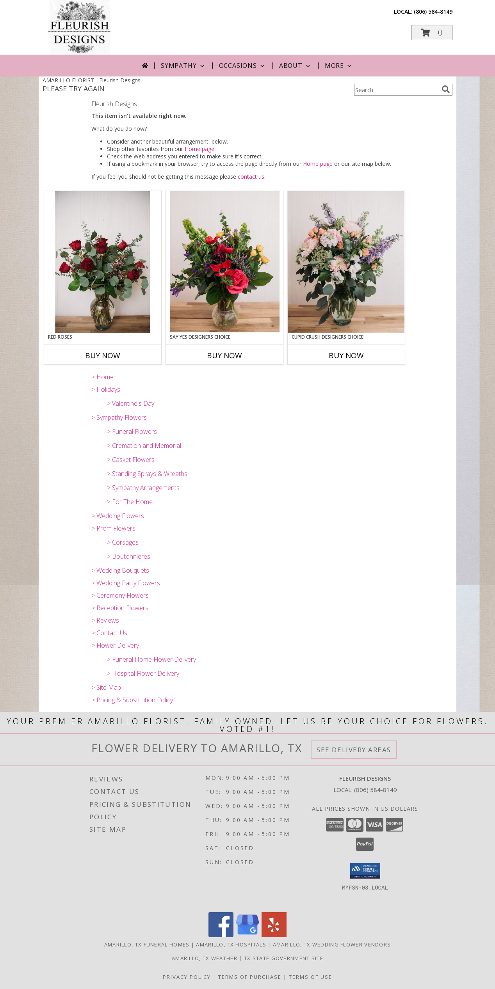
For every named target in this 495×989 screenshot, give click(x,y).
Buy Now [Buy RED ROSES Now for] (102, 355)
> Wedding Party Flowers (125, 583)
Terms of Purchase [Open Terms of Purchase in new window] (249, 976)
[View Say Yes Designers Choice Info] (224, 262)
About (295, 65)
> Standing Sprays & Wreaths (147, 473)
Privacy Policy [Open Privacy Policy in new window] (187, 976)
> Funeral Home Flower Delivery (151, 659)
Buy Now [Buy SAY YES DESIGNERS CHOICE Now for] (224, 355)
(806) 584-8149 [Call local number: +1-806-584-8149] (433, 11)
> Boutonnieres (128, 556)
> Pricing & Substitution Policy (132, 700)
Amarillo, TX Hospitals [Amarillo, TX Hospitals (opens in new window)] (231, 944)
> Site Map (106, 687)
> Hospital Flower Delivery (143, 673)
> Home (102, 377)
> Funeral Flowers (132, 431)
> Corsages (123, 542)
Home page (199, 149)
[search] (446, 89)
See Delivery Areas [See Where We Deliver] (354, 749)
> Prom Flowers (113, 528)
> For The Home (130, 501)
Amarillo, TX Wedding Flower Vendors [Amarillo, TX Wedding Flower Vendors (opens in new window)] (332, 944)
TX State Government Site (283, 958)
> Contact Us (109, 633)
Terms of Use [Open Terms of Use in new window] (310, 976)
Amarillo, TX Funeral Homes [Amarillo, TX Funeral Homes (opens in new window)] (147, 944)
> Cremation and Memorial (144, 445)
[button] (431, 32)
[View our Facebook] (220, 935)
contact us (251, 176)
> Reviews (105, 620)
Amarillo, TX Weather (204, 958)
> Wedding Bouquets (120, 570)
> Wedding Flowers (117, 515)
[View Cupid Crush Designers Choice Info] (346, 262)
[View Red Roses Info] (102, 262)
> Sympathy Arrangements (143, 487)
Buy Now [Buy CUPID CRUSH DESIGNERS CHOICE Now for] (346, 355)
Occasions (242, 65)
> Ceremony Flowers (120, 595)
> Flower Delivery (115, 645)
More (339, 65)
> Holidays (105, 389)
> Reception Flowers (119, 608)
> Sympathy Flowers (119, 417)
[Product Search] (396, 89)
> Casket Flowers (131, 459)
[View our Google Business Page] (247, 935)
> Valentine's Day (130, 403)
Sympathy (183, 65)
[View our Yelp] (274, 935)
